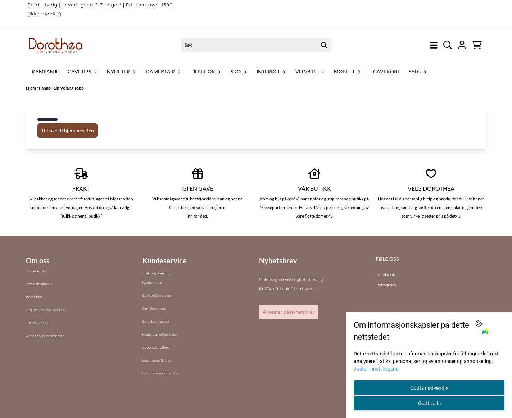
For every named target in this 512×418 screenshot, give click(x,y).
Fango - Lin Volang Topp (61, 88)
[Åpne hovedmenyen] (433, 45)
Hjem (31, 88)
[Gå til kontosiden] (462, 45)
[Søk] (256, 45)
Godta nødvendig (429, 388)
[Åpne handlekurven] (477, 45)
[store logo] (56, 45)
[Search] (324, 45)
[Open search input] (447, 45)
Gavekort (386, 71)
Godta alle (429, 403)
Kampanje (45, 71)
